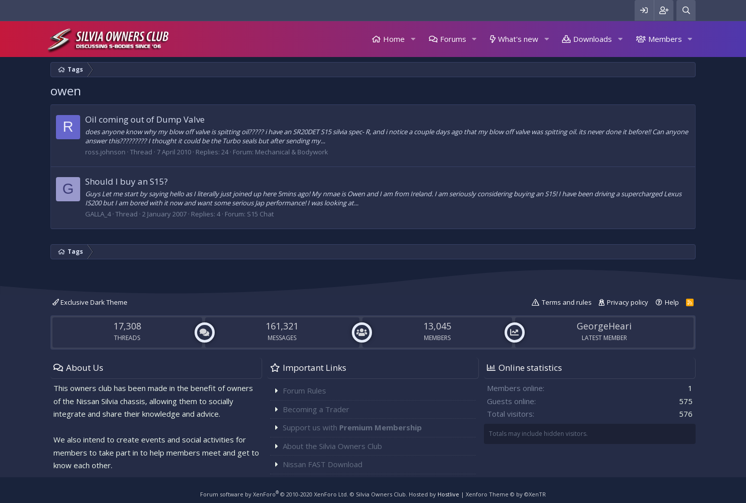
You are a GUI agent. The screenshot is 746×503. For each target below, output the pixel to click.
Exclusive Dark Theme (90, 302)
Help (672, 302)
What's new (518, 39)
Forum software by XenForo (274, 494)
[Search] (686, 10)
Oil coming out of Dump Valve (145, 119)
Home (394, 39)
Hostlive (448, 494)
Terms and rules (567, 302)
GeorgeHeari (604, 326)
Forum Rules (304, 390)
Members (665, 39)
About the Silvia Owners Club (332, 446)
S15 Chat (260, 213)
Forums (453, 39)
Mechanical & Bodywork (291, 151)
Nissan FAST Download (322, 464)
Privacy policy (627, 302)
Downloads (592, 39)
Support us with (352, 427)
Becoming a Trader (316, 409)
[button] (412, 39)
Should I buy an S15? (126, 181)
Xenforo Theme (506, 494)
